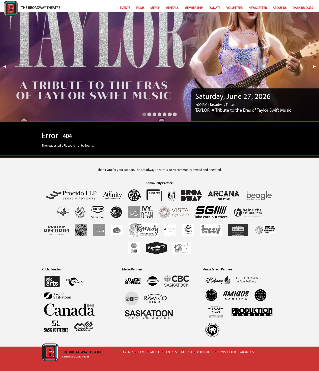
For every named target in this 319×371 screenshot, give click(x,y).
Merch (155, 8)
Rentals (172, 8)
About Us (280, 8)
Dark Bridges (303, 8)
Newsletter (257, 8)
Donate (214, 8)
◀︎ (6, 66)
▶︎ (316, 66)
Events (125, 8)
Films (140, 8)
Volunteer (234, 8)
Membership (193, 8)
